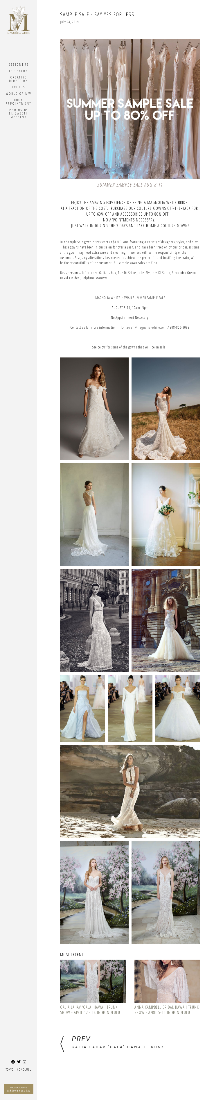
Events (18, 87)
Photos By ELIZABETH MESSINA (18, 113)
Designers (18, 64)
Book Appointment (18, 101)
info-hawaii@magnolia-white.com (142, 327)
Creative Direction (18, 79)
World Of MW (19, 93)
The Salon (18, 71)
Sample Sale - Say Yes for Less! (98, 14)
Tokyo (9, 1069)
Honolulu (24, 1069)
